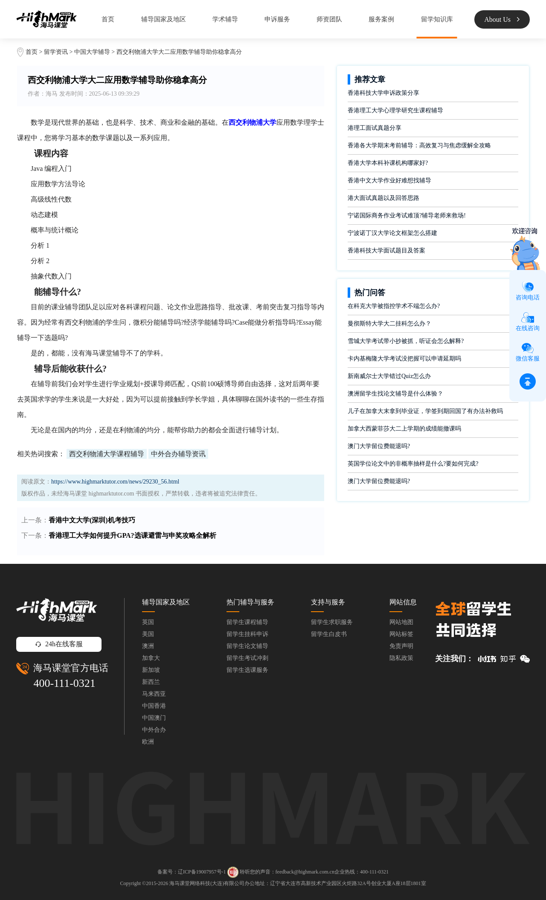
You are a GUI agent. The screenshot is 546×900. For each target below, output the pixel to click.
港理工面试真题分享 (374, 128)
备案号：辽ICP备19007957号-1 (191, 872)
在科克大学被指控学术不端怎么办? (394, 306)
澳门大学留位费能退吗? (379, 446)
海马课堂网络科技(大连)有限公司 (206, 883)
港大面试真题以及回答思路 (383, 198)
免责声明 (401, 646)
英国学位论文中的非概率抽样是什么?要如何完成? (413, 463)
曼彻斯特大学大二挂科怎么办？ (389, 323)
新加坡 (151, 670)
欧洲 (148, 742)
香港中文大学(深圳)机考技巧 (92, 520)
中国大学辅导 (92, 52)
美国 (148, 634)
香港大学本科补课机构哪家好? (388, 163)
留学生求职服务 (332, 622)
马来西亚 (154, 694)
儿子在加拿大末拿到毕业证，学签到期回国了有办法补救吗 (425, 411)
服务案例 (381, 19)
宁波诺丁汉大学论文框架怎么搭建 (392, 233)
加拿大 (151, 658)
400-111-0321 (64, 683)
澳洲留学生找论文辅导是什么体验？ (395, 393)
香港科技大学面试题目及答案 (386, 250)
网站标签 (401, 634)
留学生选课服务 (247, 670)
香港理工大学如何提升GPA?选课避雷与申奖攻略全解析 (132, 535)
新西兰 (151, 682)
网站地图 (401, 622)
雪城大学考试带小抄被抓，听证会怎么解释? (406, 341)
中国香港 (154, 706)
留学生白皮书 (329, 634)
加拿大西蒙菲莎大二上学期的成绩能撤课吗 (404, 428)
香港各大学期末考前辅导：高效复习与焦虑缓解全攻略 (419, 145)
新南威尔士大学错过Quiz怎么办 (389, 376)
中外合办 (154, 730)
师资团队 (329, 19)
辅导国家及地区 (163, 19)
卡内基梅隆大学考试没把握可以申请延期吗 (404, 358)
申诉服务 (277, 19)
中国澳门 (154, 718)
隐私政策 (401, 658)
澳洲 (148, 646)
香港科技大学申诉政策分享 (383, 93)
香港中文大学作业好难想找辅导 (389, 180)
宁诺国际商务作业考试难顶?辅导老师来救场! (407, 215)
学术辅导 (225, 19)
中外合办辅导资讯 (178, 453)
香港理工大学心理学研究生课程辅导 (395, 110)
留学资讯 (56, 52)
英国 (148, 622)
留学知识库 (437, 19)
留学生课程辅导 (247, 622)
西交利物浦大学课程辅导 (106, 453)
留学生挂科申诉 (247, 634)
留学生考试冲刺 (247, 658)
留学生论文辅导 (247, 646)
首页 (108, 19)
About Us (502, 19)
